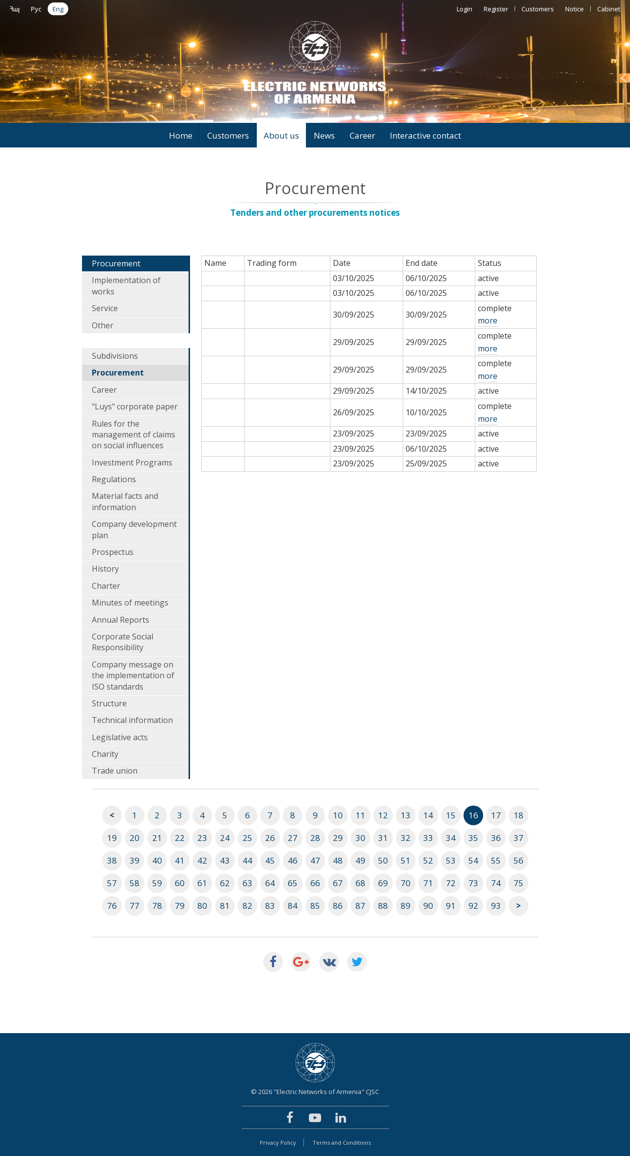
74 (496, 883)
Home (180, 135)
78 (157, 905)
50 (383, 860)
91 (451, 905)
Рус (36, 8)
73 (473, 883)
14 (428, 815)
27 (293, 837)
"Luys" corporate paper (135, 406)
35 (473, 837)
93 (496, 905)
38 (112, 860)
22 (180, 837)
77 (134, 905)
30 (360, 837)
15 (451, 815)
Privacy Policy (278, 1142)
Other (102, 325)
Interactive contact (425, 135)
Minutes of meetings (130, 602)
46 (293, 860)
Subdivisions (115, 355)
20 (134, 837)
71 (428, 883)
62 (225, 883)
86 (338, 905)
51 (406, 860)
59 (157, 883)
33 (428, 837)
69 (383, 883)
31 (383, 837)
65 (293, 883)
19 (112, 837)
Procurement (116, 263)
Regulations (114, 479)
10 (338, 815)
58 (134, 883)
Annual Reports (120, 619)
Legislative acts (120, 737)
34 (451, 837)
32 (406, 837)
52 (428, 860)
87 (360, 905)
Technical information (132, 720)
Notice (574, 8)
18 (518, 815)
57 (112, 883)
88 (383, 905)
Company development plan (134, 529)
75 (518, 883)
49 (360, 860)
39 (134, 860)
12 (383, 815)
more (487, 320)
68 (360, 883)
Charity (105, 754)
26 (270, 837)
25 (247, 837)
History (105, 568)
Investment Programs (132, 462)
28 (315, 837)
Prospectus (113, 552)
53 (451, 860)
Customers (537, 8)
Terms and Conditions (342, 1142)
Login (464, 8)
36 (496, 837)
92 (473, 905)
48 (338, 860)
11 (360, 815)
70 (406, 883)
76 (112, 905)
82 (247, 905)
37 (518, 837)
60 (180, 883)
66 (315, 883)
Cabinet (608, 8)
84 (293, 905)
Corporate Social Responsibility (122, 642)
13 (406, 815)
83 (270, 905)
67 (338, 883)
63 (247, 883)
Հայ (15, 8)
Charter (106, 585)
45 (270, 860)
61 (202, 883)
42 (202, 860)
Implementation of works (126, 285)
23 (202, 837)
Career (362, 135)
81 (225, 905)
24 (225, 837)
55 (496, 860)
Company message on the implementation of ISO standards (133, 675)
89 (406, 905)
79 (180, 905)
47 (315, 860)
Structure (109, 703)
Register (496, 8)
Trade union (114, 770)
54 (473, 860)
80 (202, 905)
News (324, 135)
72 (451, 883)
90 (428, 905)
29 (338, 837)
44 (247, 860)
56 (518, 860)
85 (315, 905)
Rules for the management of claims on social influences (133, 434)
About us (281, 135)
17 (496, 815)
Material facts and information (125, 501)
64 (270, 883)
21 (157, 837)
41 (180, 860)
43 (225, 860)
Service (105, 308)
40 (157, 860)
